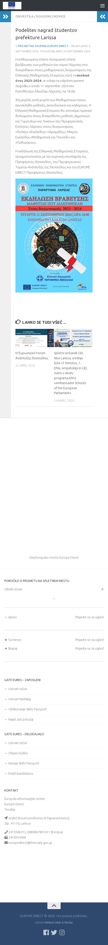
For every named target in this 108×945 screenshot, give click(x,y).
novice (59, 16)
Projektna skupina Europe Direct (43, 45)
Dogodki (43, 16)
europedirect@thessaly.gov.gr (30, 843)
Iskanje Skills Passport (23, 763)
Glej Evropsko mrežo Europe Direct (54, 557)
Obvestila (24, 16)
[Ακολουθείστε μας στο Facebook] (46, 932)
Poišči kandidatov (20, 773)
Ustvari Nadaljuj (19, 699)
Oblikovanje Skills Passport (27, 709)
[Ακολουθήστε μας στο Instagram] (62, 932)
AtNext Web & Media (59, 922)
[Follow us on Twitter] (54, 932)
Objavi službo (18, 753)
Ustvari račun (17, 689)
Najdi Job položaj (20, 719)
